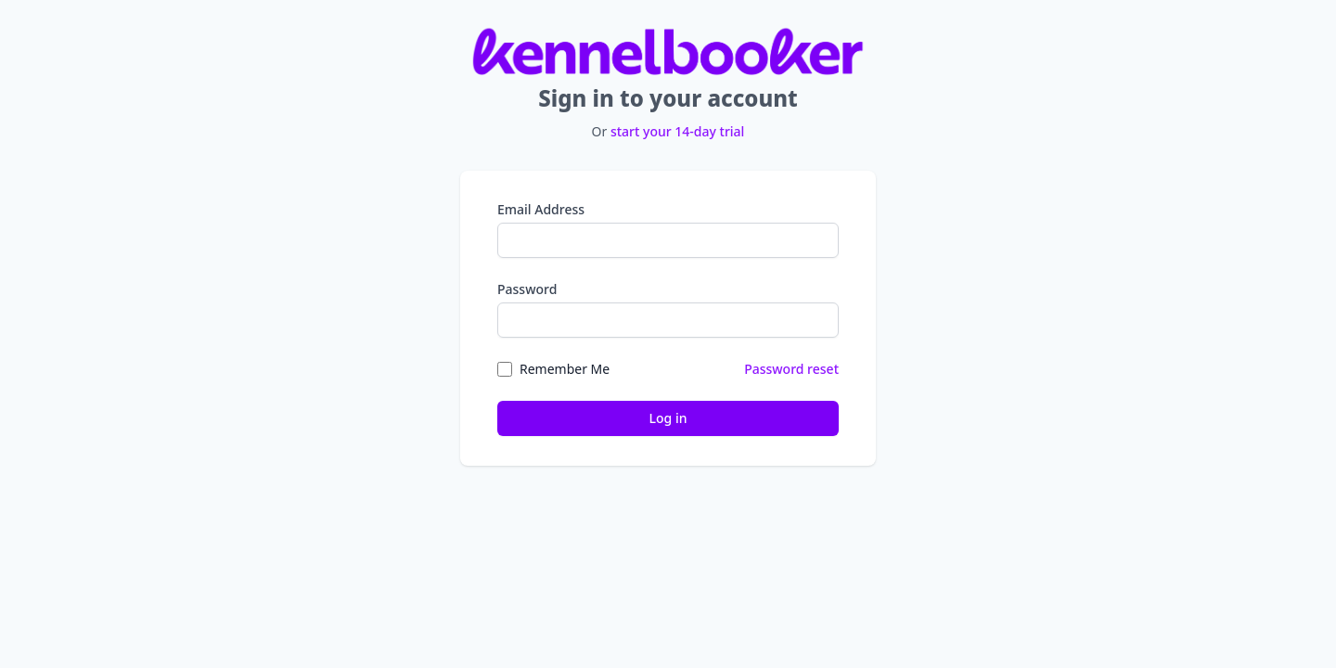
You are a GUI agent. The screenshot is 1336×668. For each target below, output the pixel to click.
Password (527, 289)
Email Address (540, 209)
